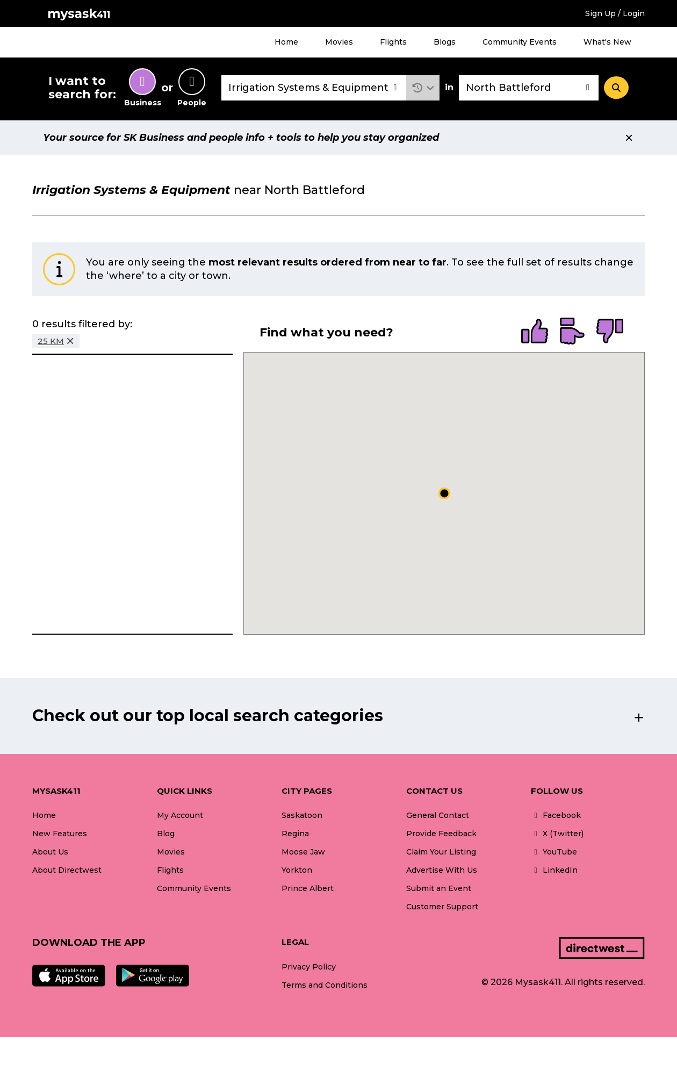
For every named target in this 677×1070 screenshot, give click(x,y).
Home (286, 42)
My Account (180, 815)
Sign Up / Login (615, 13)
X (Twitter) (557, 833)
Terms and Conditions (325, 985)
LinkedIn (554, 870)
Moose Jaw (303, 852)
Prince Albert (308, 888)
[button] (423, 87)
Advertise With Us (441, 870)
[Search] (616, 87)
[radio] (534, 332)
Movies (339, 42)
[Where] (529, 87)
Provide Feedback (441, 833)
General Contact (437, 815)
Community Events (519, 42)
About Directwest (67, 870)
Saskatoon (302, 815)
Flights (393, 42)
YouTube (554, 852)
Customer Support (442, 906)
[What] (313, 87)
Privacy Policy (309, 967)
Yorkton (297, 870)
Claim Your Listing (441, 852)
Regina (295, 833)
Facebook (556, 815)
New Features (59, 833)
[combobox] (313, 87)
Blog (166, 833)
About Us (50, 852)
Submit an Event (438, 888)
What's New (607, 42)
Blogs (445, 42)
